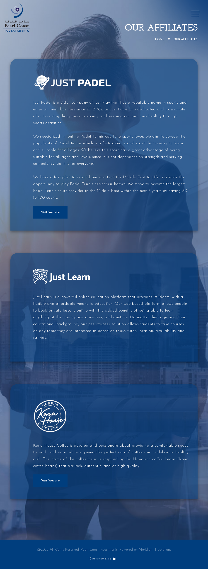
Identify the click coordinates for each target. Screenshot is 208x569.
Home (159, 39)
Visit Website (50, 212)
